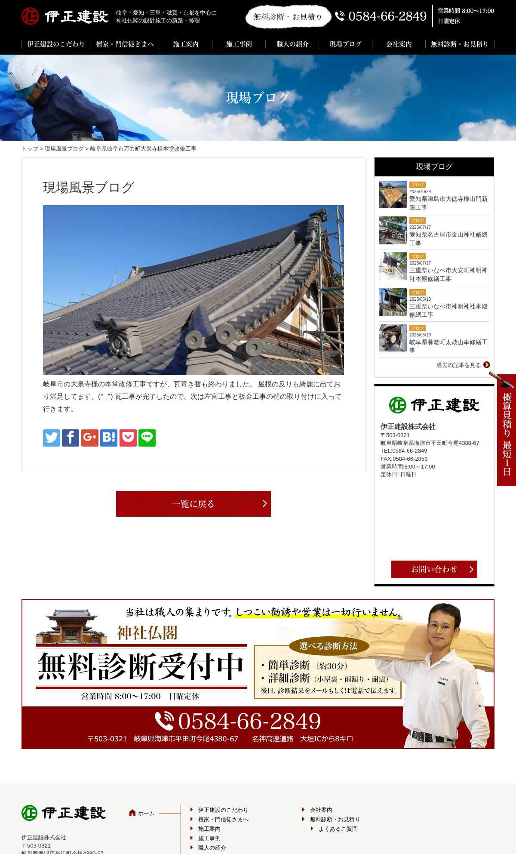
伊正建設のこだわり (56, 44)
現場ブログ (345, 44)
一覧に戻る (193, 503)
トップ (30, 148)
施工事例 (239, 44)
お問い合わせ (434, 569)
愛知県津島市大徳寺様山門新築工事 (448, 203)
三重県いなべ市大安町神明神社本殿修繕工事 (448, 274)
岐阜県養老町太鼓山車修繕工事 (448, 346)
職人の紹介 (292, 44)
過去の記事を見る (458, 365)
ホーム (146, 813)
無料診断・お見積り (460, 44)
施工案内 (186, 44)
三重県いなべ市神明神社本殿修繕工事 (448, 310)
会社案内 (399, 44)
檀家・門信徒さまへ (125, 44)
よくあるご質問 (338, 829)
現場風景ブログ (64, 148)
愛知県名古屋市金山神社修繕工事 (448, 239)
